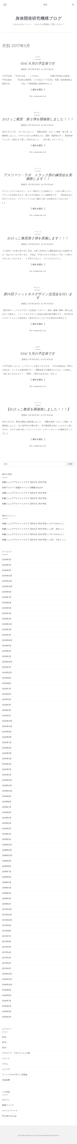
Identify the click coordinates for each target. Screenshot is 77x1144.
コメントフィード (10, 1110)
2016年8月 (6, 995)
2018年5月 (6, 882)
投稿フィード (8, 1105)
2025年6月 (6, 602)
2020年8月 (7, 737)
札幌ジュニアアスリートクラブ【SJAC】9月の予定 (24, 523)
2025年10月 (7, 586)
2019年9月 (6, 796)
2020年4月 (7, 758)
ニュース (6, 1069)
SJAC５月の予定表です (38, 353)
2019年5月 (6, 818)
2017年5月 (6, 947)
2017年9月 (6, 925)
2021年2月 (6, 710)
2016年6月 (6, 1006)
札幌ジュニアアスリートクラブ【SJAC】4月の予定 (24, 482)
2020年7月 (6, 742)
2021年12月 (7, 672)
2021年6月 (6, 694)
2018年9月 (6, 861)
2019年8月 (6, 801)
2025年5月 (6, 608)
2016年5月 (6, 1011)
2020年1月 (6, 774)
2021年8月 (6, 683)
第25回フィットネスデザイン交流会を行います (37, 296)
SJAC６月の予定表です (38, 63)
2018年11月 (7, 850)
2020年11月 (7, 726)
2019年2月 (6, 834)
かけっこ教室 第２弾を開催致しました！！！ (38, 119)
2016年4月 (6, 1017)
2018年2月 (6, 898)
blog (37, 112)
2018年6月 (6, 877)
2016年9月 (6, 990)
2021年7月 (6, 688)
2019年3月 (6, 828)
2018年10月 (7, 855)
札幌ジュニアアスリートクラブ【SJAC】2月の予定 (24, 498)
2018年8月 (6, 866)
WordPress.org (9, 1116)
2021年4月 (6, 699)
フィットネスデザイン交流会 (14, 1074)
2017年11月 (7, 914)
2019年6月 (6, 812)
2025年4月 (6, 613)
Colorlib (37, 1135)
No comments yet (38, 96)
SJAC (37, 57)
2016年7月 (6, 1000)
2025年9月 (6, 592)
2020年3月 (6, 764)
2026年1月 (6, 570)
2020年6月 (7, 748)
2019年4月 (6, 823)
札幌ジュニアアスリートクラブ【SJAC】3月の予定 (24, 493)
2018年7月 (6, 871)
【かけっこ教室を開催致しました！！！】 (38, 409)
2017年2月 (6, 963)
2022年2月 (6, 667)
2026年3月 (6, 559)
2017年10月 (7, 920)
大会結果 (6, 1080)
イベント (37, 168)
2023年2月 (6, 656)
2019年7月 (6, 807)
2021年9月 (6, 678)
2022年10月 (7, 661)
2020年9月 (7, 731)
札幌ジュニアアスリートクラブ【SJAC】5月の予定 (24, 534)
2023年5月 (6, 645)
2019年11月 (7, 785)
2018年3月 (6, 893)
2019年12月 (7, 780)
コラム (5, 1063)
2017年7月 (6, 936)
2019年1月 (6, 839)
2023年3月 (6, 651)
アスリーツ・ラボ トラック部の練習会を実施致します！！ (38, 177)
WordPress (54, 1135)
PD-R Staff (48, 69)
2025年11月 (7, 581)
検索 (70, 464)
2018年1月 (6, 904)
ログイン (6, 1099)
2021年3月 (6, 705)
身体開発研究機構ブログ (38, 18)
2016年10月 (7, 984)
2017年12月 (7, 909)
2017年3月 (6, 957)
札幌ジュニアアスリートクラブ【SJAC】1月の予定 (24, 503)
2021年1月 (6, 715)
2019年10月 (7, 791)
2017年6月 (6, 941)
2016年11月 (7, 979)
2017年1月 (6, 968)
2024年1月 (6, 635)
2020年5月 (7, 753)
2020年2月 (6, 769)
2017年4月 (6, 952)
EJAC (4, 1042)
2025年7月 (6, 597)
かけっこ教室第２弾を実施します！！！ (37, 238)
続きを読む (38, 89)
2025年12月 (7, 575)
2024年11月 (7, 624)
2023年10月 (7, 640)
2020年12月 (7, 721)
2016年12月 (7, 974)
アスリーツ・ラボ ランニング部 (16, 1053)
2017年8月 (6, 930)
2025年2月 (6, 618)
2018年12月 (7, 844)
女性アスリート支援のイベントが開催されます (22, 487)
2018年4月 (6, 887)
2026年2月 (6, 565)
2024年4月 (6, 629)
